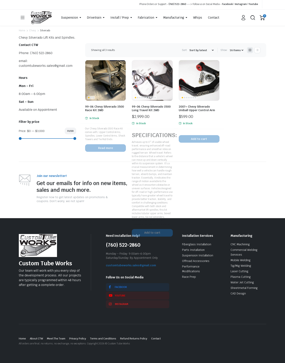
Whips (197, 17)
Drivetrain (94, 17)
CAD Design (238, 293)
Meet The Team (56, 338)
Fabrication (146, 17)
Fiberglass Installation (196, 244)
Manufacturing (173, 17)
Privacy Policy (77, 338)
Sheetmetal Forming (244, 288)
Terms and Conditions (103, 338)
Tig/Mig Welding (241, 265)
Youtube (253, 4)
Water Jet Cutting (242, 282)
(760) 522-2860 (177, 4)
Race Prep (189, 277)
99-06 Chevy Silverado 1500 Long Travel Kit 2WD (151, 108)
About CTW (36, 338)
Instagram (241, 4)
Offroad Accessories (195, 261)
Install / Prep (119, 17)
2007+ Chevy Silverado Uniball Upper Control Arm (197, 108)
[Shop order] (201, 50)
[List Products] (257, 50)
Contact (213, 17)
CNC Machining (240, 244)
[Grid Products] (250, 50)
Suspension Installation (197, 255)
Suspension (69, 17)
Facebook (227, 4)
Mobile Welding (241, 260)
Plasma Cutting (241, 277)
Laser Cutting (239, 271)
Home (22, 30)
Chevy (32, 30)
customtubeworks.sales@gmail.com (131, 265)
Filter (70, 131)
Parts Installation (193, 250)
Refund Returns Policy (133, 338)
